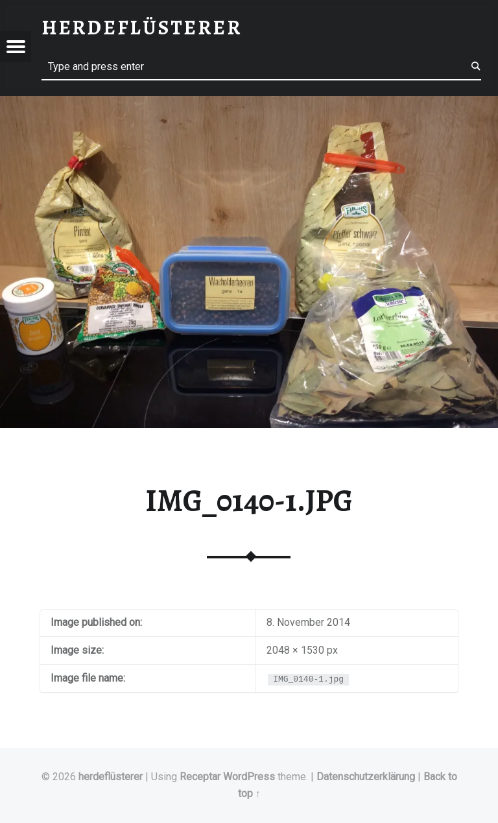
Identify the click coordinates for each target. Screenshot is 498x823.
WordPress (249, 776)
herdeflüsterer (110, 776)
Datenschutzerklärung (365, 776)
